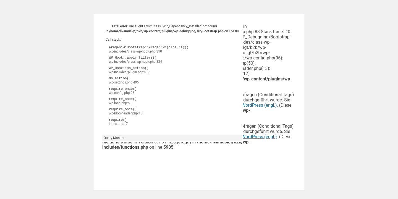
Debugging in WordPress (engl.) (246, 105)
